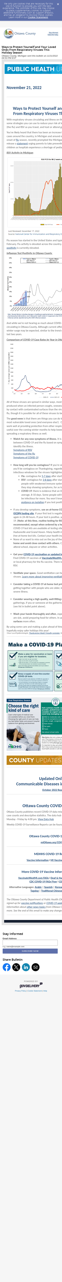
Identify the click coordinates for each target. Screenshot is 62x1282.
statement (22, 143)
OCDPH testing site (23, 513)
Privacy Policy (20, 991)
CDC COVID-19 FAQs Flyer (43, 881)
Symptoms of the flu (24, 453)
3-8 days (47, 479)
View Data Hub (46, 819)
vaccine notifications (32, 903)
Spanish (48, 887)
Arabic (38, 887)
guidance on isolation (32, 502)
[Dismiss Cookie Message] (58, 3)
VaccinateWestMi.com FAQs (33, 878)
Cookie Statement (38, 17)
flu (17, 139)
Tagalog (34, 890)
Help (45, 991)
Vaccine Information (38, 860)
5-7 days (46, 476)
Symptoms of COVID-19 (26, 457)
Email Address (10, 938)
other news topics (36, 906)
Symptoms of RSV (22, 450)
